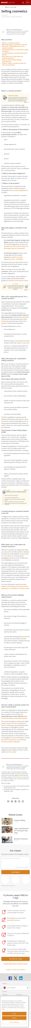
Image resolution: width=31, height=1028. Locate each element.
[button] (2, 7)
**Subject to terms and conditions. (15, 969)
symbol (25, 637)
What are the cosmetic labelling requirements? (12, 60)
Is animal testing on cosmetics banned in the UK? (14, 54)
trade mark (25, 343)
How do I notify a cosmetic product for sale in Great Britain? (14, 64)
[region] (14, 1011)
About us (5, 994)
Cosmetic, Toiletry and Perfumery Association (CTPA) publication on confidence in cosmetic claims (15, 586)
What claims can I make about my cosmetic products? (12, 57)
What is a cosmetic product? (11, 43)
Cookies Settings (14, 1022)
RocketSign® (11, 918)
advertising (24, 554)
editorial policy (17, 777)
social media (7, 556)
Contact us (19, 994)
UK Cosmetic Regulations (19, 190)
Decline (14, 1018)
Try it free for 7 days (15, 959)
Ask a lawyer (12, 752)
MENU (27, 2)
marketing (18, 341)
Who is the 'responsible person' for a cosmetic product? (13, 47)
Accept (14, 1013)
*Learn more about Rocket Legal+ (15, 964)
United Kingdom (11, 987)
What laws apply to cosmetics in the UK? (14, 45)
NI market (25, 281)
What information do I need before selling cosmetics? (15, 50)
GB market (15, 281)
